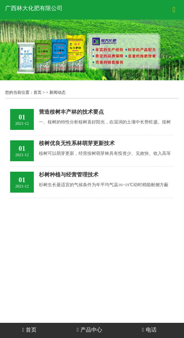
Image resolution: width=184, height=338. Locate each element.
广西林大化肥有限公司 (34, 8)
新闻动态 (57, 92)
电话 (149, 330)
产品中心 (89, 330)
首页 (37, 92)
